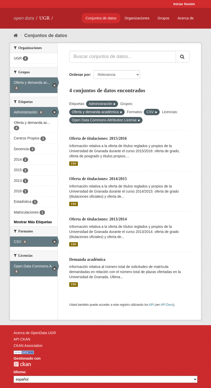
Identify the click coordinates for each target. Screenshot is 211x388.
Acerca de (186, 18)
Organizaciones (137, 18)
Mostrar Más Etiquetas (33, 222)
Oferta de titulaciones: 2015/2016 (98, 138)
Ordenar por (79, 75)
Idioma (19, 372)
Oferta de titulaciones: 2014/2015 (98, 179)
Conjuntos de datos (101, 18)
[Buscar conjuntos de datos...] (122, 57)
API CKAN (22, 339)
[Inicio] (16, 35)
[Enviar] (183, 57)
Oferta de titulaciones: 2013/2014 (98, 219)
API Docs (167, 305)
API (151, 305)
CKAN (22, 364)
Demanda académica (87, 259)
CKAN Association (28, 346)
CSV (73, 163)
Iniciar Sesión (184, 4)
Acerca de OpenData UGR (35, 333)
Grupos (163, 18)
